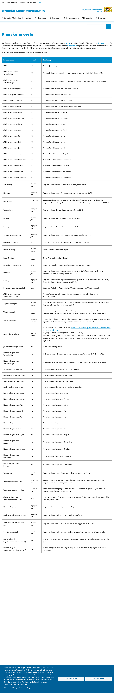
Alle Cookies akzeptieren (98, 679)
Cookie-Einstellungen (25, 688)
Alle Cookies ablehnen (71, 679)
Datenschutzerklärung (10, 688)
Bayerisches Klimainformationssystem (23, 11)
